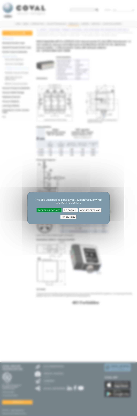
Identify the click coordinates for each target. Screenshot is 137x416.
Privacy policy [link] (68, 217)
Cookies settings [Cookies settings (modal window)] (90, 210)
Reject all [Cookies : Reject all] (70, 210)
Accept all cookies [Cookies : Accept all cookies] (49, 210)
